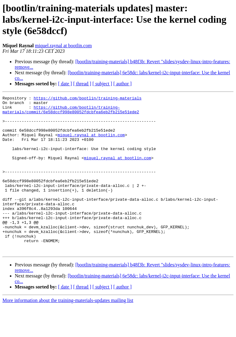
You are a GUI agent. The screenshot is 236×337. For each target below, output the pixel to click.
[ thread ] (82, 83)
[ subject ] (102, 83)
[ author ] (122, 83)
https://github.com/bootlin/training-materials (87, 99)
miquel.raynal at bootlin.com (63, 45)
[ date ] (65, 83)
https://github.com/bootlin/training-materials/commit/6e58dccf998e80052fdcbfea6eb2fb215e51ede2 (70, 112)
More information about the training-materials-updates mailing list (67, 331)
